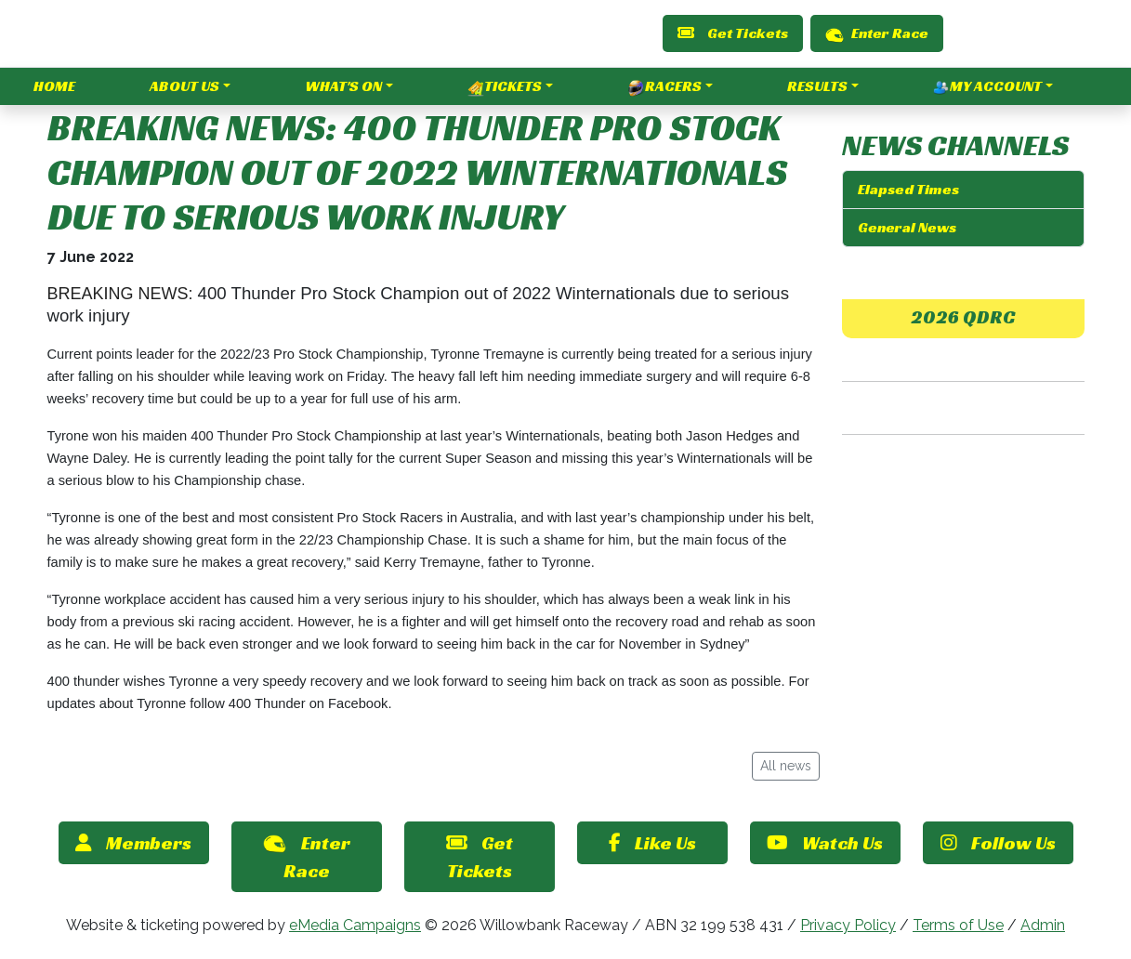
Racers (665, 86)
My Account (987, 86)
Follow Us (998, 843)
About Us (184, 86)
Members (133, 843)
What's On (343, 86)
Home (54, 86)
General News (907, 227)
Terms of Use (958, 925)
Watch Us (825, 843)
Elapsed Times (908, 189)
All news (785, 765)
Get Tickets (732, 33)
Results (817, 86)
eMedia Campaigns (355, 925)
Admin (1042, 925)
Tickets (504, 86)
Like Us (652, 843)
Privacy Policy (848, 925)
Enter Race (876, 33)
